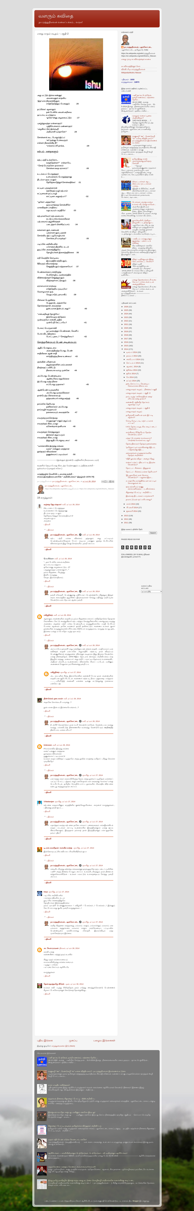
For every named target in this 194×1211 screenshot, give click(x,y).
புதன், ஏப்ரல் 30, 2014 (74, 984)
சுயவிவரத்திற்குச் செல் (130, 66)
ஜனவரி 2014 (132, 511)
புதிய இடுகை (45, 1040)
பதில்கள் (50, 530)
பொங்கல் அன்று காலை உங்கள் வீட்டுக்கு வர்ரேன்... (144, 203)
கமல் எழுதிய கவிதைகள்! (59, 1085)
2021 (126, 324)
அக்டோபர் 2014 (133, 359)
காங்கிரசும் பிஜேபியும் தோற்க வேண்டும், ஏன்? (138, 433)
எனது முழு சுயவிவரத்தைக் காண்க (136, 59)
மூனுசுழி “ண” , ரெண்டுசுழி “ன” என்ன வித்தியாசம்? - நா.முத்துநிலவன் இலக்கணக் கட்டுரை (144, 139)
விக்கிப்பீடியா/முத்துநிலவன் (133, 69)
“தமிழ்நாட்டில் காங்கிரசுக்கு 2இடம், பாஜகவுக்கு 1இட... (140, 448)
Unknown (48, 745)
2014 (126, 349)
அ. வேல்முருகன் (51, 948)
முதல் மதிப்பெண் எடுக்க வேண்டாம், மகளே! (67, 1140)
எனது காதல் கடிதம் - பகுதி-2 (138, 408)
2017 (126, 339)
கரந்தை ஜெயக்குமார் (52, 505)
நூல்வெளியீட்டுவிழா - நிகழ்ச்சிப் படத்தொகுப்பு (142, 221)
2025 (126, 310)
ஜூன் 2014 (131, 374)
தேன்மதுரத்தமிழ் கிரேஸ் (54, 984)
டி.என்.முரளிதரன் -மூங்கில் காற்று (58, 848)
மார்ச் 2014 (131, 504)
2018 (126, 335)
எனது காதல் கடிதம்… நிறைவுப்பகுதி (141, 389)
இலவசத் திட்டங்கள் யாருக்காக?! (140, 496)
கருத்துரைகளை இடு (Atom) (63, 1046)
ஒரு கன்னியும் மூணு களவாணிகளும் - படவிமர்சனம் (140, 488)
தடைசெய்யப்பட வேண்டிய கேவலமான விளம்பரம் (137, 385)
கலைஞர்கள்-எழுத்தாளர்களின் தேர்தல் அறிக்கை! (139, 454)
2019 (126, 331)
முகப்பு (73, 1040)
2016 (126, 342)
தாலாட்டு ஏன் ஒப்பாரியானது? (139, 500)
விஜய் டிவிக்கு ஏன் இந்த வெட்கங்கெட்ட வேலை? (142, 260)
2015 (126, 346)
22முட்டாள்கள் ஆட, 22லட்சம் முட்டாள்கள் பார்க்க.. (141, 184)
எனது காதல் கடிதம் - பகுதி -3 (138, 393)
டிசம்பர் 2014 (132, 352)
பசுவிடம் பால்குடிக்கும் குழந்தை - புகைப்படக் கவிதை (142, 241)
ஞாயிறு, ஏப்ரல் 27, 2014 (70, 672)
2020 (126, 328)
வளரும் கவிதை (55, 16)
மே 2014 (130, 377)
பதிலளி (47, 524)
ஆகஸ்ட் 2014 (132, 367)
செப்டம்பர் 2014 (133, 363)
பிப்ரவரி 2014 (132, 507)
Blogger (136, 1201)
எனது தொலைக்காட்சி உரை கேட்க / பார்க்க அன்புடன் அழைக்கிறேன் (144, 282)
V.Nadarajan (49, 802)
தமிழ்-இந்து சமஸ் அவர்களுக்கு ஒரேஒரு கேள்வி (141, 161)
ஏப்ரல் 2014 (131, 381)
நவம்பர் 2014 (132, 356)
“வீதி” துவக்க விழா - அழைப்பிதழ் (140, 459)
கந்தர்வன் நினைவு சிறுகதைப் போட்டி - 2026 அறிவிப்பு (71, 1099)
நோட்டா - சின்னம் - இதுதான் (138, 468)
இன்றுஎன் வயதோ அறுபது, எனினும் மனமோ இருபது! (71, 1112)
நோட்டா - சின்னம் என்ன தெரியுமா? (141, 472)
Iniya (46, 892)
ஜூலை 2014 (132, 370)
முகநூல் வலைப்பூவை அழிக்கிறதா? (141, 117)
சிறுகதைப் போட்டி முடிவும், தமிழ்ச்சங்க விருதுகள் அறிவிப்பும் (74, 1126)
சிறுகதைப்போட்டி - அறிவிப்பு (138, 492)
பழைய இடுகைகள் (104, 1040)
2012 (126, 519)
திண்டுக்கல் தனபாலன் (53, 699)
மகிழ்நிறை (48, 615)
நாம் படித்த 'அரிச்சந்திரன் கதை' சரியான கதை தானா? (139, 398)
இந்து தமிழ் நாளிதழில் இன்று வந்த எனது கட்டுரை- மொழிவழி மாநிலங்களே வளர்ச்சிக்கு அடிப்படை (91, 1180)
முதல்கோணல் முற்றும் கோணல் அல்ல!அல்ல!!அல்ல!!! (72, 1167)
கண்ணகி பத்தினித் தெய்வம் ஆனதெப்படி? (138, 403)
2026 (126, 307)
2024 (126, 314)
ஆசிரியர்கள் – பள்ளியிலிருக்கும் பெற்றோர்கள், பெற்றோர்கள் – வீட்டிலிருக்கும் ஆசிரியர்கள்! (87, 1153)
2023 (126, 317)
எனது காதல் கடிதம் (134, 412)
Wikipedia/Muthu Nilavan (131, 73)
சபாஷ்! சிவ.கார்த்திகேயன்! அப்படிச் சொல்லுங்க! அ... (141, 482)
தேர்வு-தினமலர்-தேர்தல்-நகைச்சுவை (141, 444)
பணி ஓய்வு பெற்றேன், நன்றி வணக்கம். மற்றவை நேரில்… (143, 97)
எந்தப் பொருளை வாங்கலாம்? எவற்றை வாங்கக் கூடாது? (139, 439)
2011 (126, 523)
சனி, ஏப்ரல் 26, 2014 (71, 505)
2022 (126, 321)
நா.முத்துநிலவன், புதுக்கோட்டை (64, 535)
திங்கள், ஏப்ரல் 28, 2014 (69, 948)
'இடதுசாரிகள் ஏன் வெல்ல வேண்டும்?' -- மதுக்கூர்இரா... (139, 476)
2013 (126, 516)
